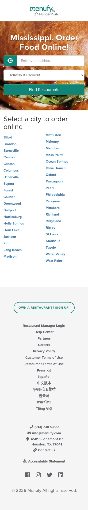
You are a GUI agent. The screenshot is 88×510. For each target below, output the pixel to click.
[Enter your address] (50, 60)
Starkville (53, 241)
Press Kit (44, 370)
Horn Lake (11, 230)
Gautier (9, 197)
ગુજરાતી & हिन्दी (44, 389)
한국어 (44, 396)
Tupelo (51, 248)
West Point (54, 261)
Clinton (9, 164)
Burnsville (11, 151)
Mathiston (53, 135)
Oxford (51, 175)
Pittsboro (53, 208)
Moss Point (54, 155)
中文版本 (44, 383)
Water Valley (55, 254)
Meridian (52, 148)
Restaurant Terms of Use (44, 364)
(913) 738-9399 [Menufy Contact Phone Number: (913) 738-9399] (44, 427)
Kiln (6, 243)
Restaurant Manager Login (44, 326)
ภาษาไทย (44, 402)
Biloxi (8, 137)
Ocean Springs (57, 162)
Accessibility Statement (44, 461)
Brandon (10, 144)
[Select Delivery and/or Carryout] (44, 75)
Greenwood (12, 204)
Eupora (9, 184)
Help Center (44, 332)
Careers (44, 345)
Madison (10, 257)
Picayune (53, 201)
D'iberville (11, 177)
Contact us (44, 450)
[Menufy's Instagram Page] (38, 475)
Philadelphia (55, 195)
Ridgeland (53, 221)
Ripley (50, 228)
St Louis (52, 234)
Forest (8, 190)
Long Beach (13, 250)
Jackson (10, 237)
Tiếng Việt (44, 408)
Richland (52, 214)
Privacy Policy (44, 351)
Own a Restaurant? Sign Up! (44, 308)
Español (44, 377)
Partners (44, 338)
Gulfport (10, 210)
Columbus (11, 171)
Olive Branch (55, 168)
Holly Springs (14, 223)
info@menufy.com (44, 433)
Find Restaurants (44, 89)
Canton (9, 157)
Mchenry (52, 142)
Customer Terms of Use (44, 357)
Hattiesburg (13, 217)
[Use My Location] (10, 60)
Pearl (50, 188)
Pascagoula (54, 181)
